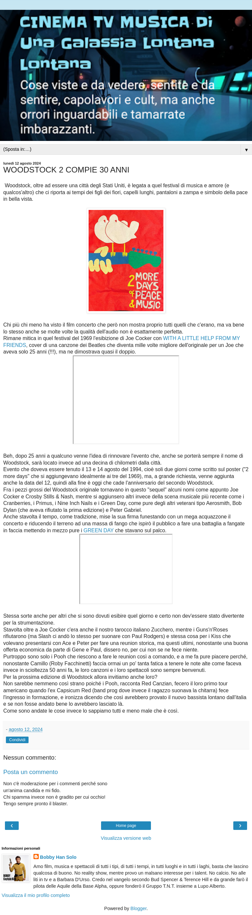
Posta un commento (30, 771)
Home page (126, 825)
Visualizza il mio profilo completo (36, 895)
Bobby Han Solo (58, 857)
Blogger (139, 908)
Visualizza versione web (126, 838)
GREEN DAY (99, 530)
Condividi (17, 740)
